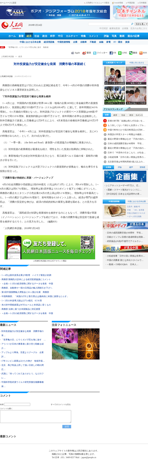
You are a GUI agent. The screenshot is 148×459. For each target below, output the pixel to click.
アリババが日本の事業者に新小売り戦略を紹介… (22, 346)
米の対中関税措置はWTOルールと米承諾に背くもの (26, 305)
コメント (93, 36)
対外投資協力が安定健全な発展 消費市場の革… (22, 333)
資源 (127, 42)
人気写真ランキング (114, 63)
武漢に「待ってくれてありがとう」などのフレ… (22, 376)
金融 (101, 42)
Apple (75, 53)
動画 (122, 36)
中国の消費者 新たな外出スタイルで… (125, 260)
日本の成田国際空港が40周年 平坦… (126, 143)
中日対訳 (103, 28)
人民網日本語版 (7, 56)
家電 (108, 42)
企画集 (125, 28)
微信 (133, 53)
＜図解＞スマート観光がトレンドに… (124, 190)
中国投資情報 (63, 42)
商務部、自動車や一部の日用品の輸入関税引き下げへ (27, 288)
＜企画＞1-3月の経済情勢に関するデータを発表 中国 (27, 284)
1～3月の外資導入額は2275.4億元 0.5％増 (22, 300)
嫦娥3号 (137, 207)
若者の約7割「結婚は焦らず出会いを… (126, 121)
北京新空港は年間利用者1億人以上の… (126, 162)
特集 (83, 36)
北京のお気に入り (138, 28)
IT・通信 (118, 42)
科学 (52, 36)
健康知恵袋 (115, 28)
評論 (106, 36)
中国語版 (130, 3)
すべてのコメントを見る (61, 404)
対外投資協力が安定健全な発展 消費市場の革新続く (28, 47)
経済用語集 (49, 42)
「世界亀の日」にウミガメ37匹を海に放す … (23, 340)
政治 (44, 36)
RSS (143, 53)
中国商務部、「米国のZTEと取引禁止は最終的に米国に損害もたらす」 (35, 296)
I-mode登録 (117, 3)
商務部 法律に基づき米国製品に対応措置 (21, 309)
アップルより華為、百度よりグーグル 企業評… (22, 354)
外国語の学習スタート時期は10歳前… (126, 134)
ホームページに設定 (8, 3)
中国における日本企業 (30, 42)
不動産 (93, 42)
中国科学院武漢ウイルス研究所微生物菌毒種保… (22, 384)
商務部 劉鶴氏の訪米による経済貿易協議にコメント (26, 279)
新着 (21, 36)
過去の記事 (133, 36)
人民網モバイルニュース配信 (96, 3)
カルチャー (72, 36)
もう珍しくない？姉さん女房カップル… (127, 125)
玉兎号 (129, 207)
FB (113, 53)
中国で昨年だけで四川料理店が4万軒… (126, 130)
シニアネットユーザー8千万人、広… (123, 185)
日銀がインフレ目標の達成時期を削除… (126, 237)
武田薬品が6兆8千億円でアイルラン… (125, 241)
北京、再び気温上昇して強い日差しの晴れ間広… (22, 367)
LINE (122, 53)
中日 (60, 36)
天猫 (129, 210)
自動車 (83, 42)
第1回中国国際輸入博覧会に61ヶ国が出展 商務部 (25, 292)
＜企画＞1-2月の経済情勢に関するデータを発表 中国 (27, 313)
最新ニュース (8, 324)
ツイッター (100, 53)
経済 (29, 36)
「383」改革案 (138, 210)
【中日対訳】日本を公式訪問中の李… (124, 194)
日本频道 (142, 3)
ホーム (12, 36)
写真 (114, 36)
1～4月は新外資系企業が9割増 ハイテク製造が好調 (26, 275)
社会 (36, 36)
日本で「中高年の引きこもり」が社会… (127, 152)
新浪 (86, 53)
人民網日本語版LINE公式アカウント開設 (50, 248)
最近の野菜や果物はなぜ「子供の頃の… (127, 139)
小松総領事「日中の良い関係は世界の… (127, 157)
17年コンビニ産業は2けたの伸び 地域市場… (23, 361)
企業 (75, 42)
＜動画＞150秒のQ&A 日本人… (122, 264)
